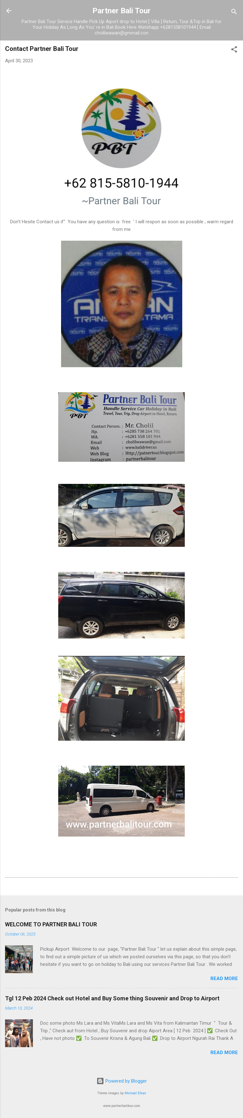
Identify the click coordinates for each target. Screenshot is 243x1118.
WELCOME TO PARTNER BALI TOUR (51, 924)
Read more (224, 978)
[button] (234, 50)
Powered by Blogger (122, 1081)
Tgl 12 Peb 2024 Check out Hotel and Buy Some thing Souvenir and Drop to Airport (112, 998)
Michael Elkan (135, 1093)
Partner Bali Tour (121, 10)
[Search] (234, 12)
